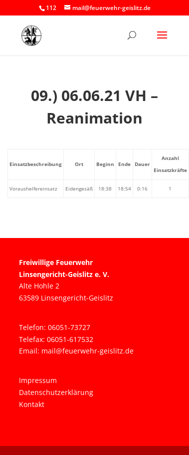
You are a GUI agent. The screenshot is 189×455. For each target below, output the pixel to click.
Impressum (38, 380)
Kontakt (31, 404)
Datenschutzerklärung (56, 392)
